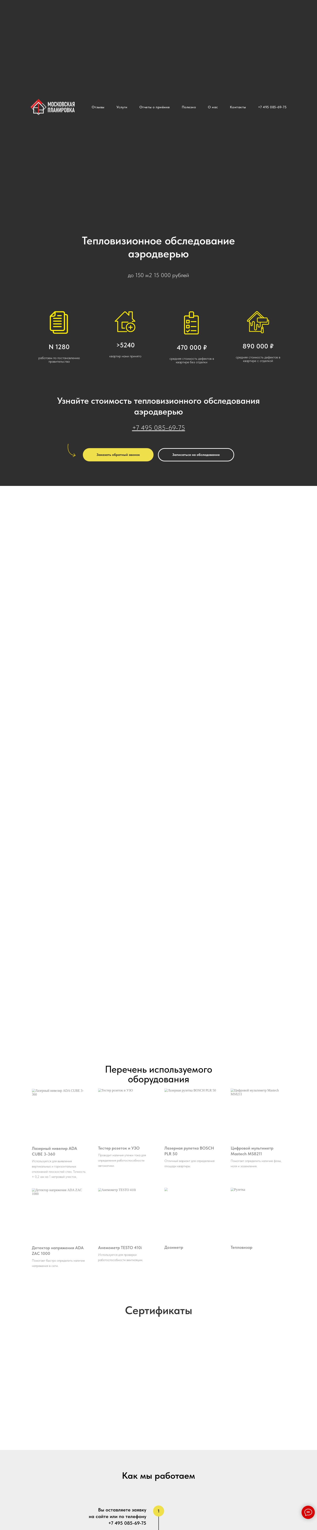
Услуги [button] (121, 107)
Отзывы (98, 107)
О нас (213, 107)
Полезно (189, 107)
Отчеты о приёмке (154, 107)
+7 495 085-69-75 (272, 107)
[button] (118, 454)
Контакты (238, 107)
